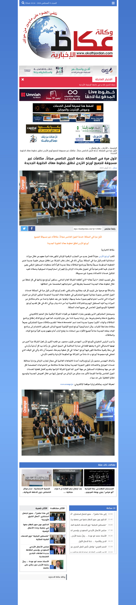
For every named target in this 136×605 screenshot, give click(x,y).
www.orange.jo (66, 384)
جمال (115, 168)
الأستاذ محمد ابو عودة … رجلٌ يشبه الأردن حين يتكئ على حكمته (35, 565)
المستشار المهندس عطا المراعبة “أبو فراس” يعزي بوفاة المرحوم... (99, 490)
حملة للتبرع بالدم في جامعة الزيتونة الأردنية (97, 85)
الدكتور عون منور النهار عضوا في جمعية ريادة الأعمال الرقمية (36, 528)
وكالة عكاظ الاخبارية (56, 577)
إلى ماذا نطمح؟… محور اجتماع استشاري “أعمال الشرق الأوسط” (35, 516)
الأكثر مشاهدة (57, 508)
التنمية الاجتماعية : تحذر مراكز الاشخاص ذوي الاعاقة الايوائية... (36, 490)
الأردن (101, 256)
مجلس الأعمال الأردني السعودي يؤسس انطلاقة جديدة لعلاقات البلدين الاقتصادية (37, 551)
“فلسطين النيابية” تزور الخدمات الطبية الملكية (35, 537)
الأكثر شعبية (41, 508)
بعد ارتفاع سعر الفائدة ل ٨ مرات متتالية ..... (68, 490)
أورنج (106, 256)
